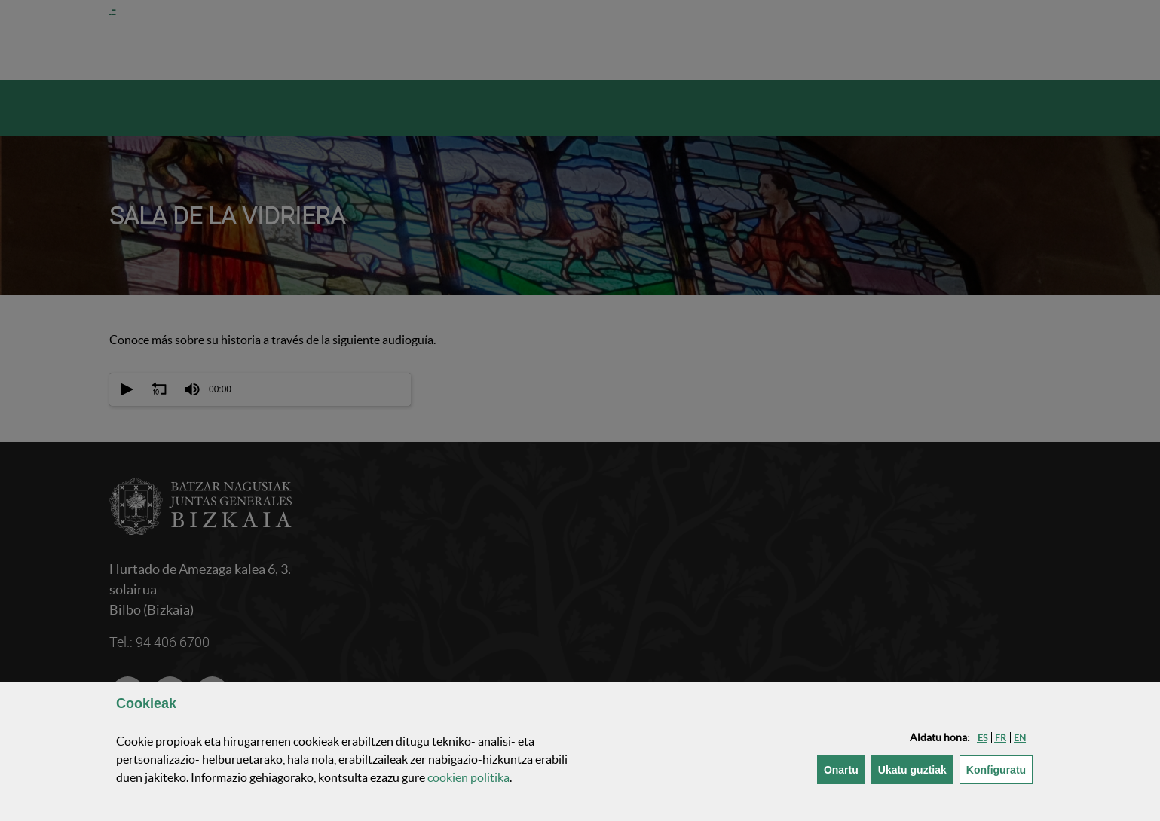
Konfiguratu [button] (999, 768)
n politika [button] (468, 777)
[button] (982, 738)
